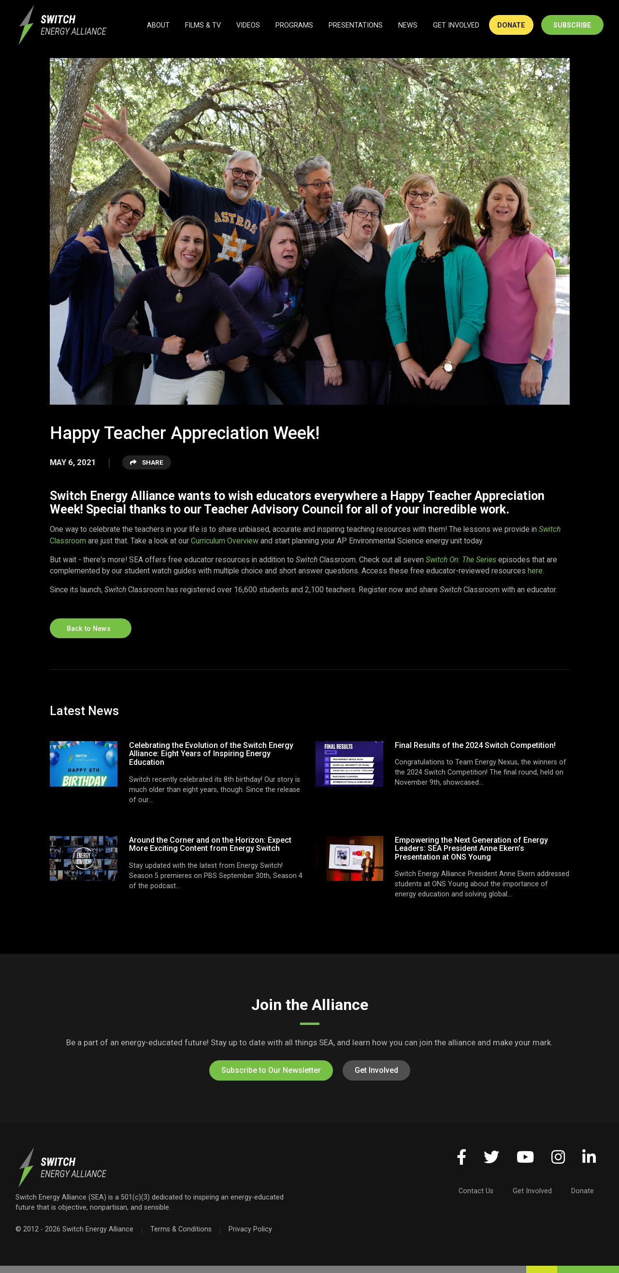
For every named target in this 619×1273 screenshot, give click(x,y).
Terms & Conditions (181, 1229)
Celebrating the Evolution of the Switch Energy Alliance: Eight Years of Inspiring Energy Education (211, 754)
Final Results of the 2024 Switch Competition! (475, 745)
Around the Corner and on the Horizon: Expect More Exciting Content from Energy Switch (210, 844)
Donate (582, 1191)
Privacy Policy (250, 1229)
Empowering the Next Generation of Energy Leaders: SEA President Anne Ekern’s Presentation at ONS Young (471, 848)
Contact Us (476, 1191)
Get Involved (376, 1070)
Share (146, 462)
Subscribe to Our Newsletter (271, 1070)
